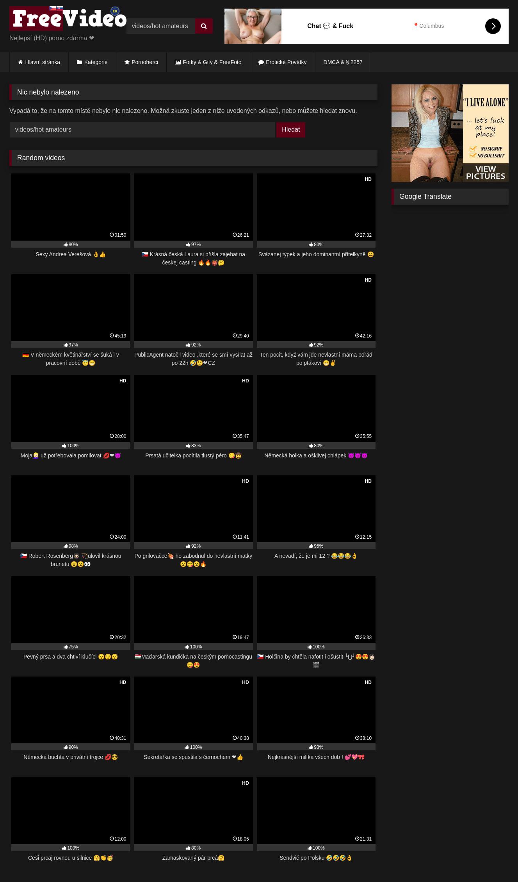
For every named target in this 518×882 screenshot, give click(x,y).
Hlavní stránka (42, 62)
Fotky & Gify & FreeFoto (212, 62)
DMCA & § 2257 (343, 62)
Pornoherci (145, 62)
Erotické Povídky (286, 62)
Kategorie (96, 62)
